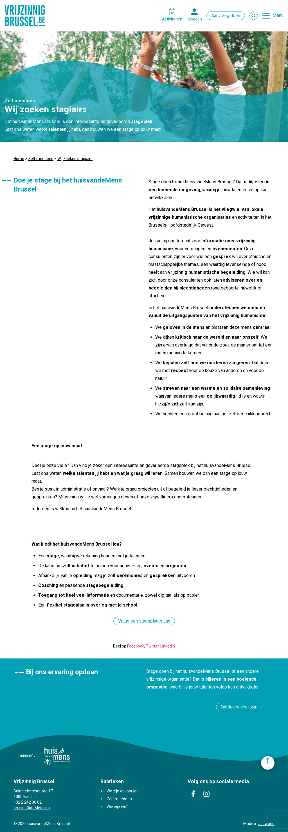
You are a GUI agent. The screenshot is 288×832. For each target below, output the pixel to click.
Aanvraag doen (225, 15)
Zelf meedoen (40, 158)
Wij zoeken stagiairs (75, 158)
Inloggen (194, 19)
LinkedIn (167, 646)
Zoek (253, 16)
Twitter (152, 646)
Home (19, 158)
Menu (278, 15)
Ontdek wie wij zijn (239, 707)
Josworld (266, 823)
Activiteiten (172, 19)
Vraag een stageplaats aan (144, 621)
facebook (193, 793)
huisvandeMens (57, 756)
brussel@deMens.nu (32, 808)
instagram (206, 793)
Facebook (135, 646)
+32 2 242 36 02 (28, 802)
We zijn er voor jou (123, 791)
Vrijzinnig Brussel (27, 15)
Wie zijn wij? (117, 806)
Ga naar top (267, 763)
